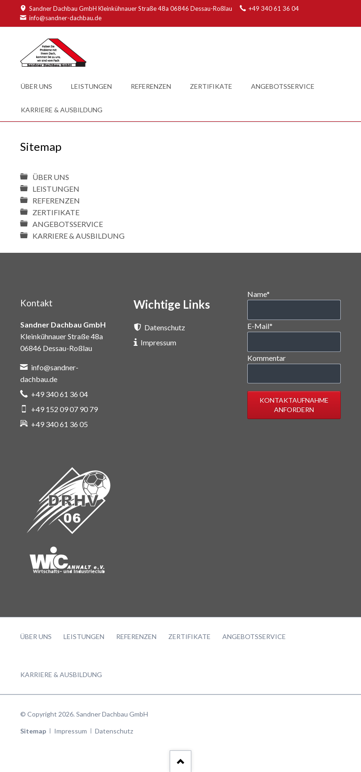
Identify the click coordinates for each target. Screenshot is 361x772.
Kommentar (266, 357)
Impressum (70, 731)
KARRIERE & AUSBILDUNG (78, 235)
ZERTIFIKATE (55, 212)
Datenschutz (114, 731)
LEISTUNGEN (55, 188)
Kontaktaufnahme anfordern (294, 404)
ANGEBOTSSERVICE (67, 223)
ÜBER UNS (50, 176)
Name (258, 293)
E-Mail (260, 325)
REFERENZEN (56, 200)
